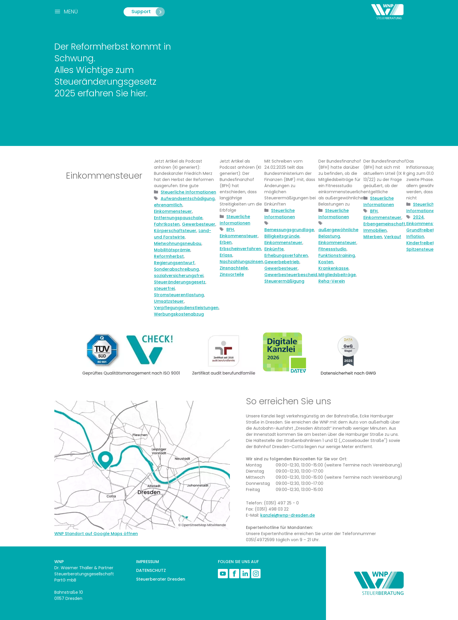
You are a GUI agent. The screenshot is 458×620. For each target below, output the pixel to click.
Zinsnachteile (234, 268)
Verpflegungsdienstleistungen (186, 308)
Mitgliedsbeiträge (337, 275)
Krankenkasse (333, 268)
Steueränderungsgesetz (179, 282)
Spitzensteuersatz (425, 249)
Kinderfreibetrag (424, 243)
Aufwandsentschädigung (188, 198)
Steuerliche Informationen (188, 192)
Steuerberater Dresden (160, 579)
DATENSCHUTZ (151, 570)
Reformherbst (169, 256)
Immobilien (375, 230)
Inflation (415, 236)
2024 (418, 217)
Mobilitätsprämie (172, 250)
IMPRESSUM (147, 562)
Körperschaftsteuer (175, 231)
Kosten (325, 262)
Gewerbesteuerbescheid (290, 275)
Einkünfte (274, 249)
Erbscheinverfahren (240, 249)
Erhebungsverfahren (286, 255)
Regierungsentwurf (174, 263)
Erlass (226, 255)
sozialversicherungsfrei (178, 275)
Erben (226, 242)
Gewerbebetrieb (281, 262)
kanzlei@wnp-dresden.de (287, 515)
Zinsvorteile (232, 274)
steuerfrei (164, 288)
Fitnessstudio (332, 249)
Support (147, 11)
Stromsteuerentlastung (179, 295)
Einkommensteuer (173, 211)
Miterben (372, 237)
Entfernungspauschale (178, 218)
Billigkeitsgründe (281, 236)
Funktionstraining (336, 255)
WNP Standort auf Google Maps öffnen (96, 534)
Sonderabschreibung (176, 269)
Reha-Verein (331, 281)
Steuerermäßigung (284, 281)
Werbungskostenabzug (179, 314)
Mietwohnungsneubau (177, 243)
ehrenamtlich (168, 205)
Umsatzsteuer (169, 301)
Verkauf (392, 237)
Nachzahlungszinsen (241, 261)
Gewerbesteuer (198, 224)
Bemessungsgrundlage (289, 230)
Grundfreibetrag (424, 230)
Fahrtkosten (167, 224)
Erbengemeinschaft (384, 224)
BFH (230, 229)
